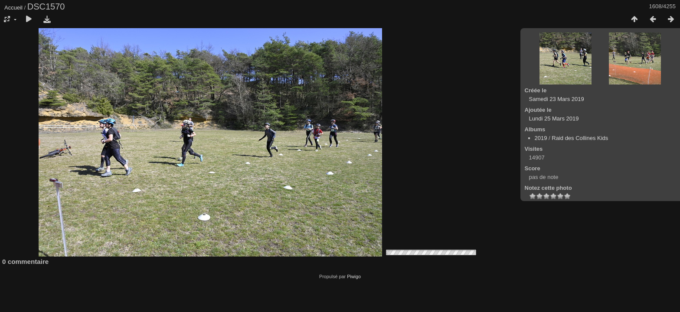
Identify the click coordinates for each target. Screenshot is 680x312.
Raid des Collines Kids (580, 138)
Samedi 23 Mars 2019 (556, 99)
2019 (541, 138)
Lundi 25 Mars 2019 (554, 118)
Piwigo (354, 276)
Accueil (13, 7)
